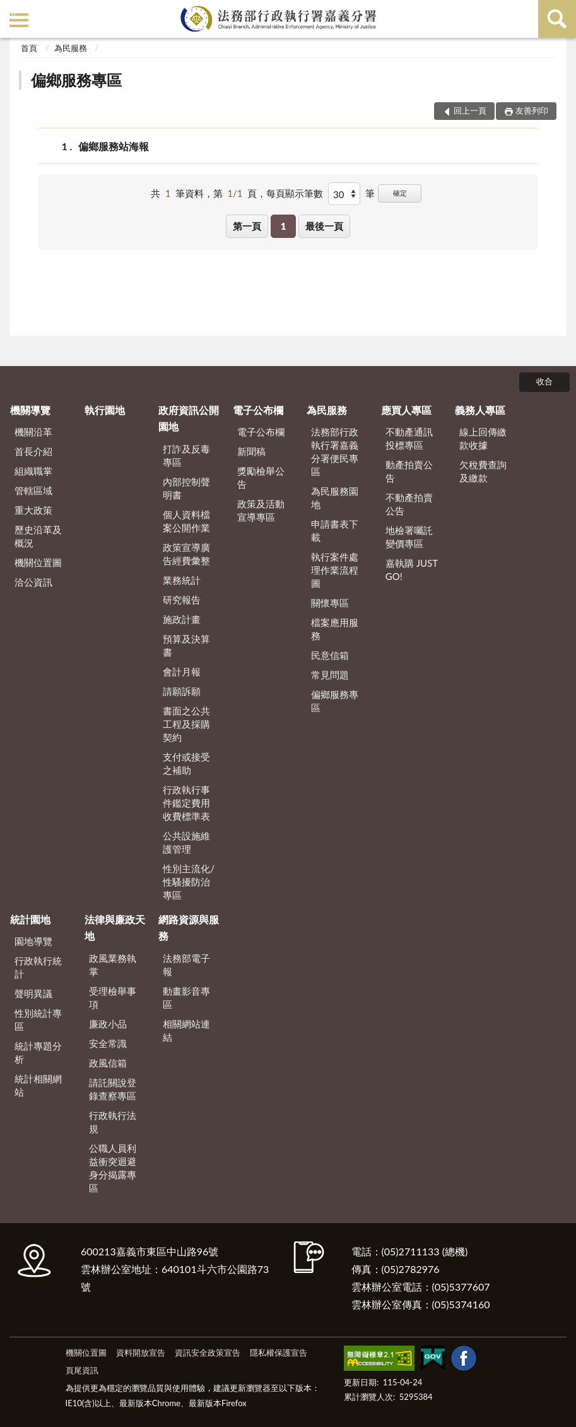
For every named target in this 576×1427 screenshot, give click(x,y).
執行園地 (105, 410)
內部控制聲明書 (186, 488)
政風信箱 (108, 1063)
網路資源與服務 (188, 927)
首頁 (29, 48)
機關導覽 (30, 410)
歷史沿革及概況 (38, 536)
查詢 (557, 19)
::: (12, 11)
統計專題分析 (38, 1052)
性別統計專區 (38, 1019)
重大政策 (33, 510)
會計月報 (182, 671)
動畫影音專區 (186, 997)
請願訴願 (182, 691)
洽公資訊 (33, 582)
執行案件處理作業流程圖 (334, 570)
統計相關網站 (38, 1085)
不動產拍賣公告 (409, 504)
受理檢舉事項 (112, 997)
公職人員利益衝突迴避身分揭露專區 (112, 1167)
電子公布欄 (258, 410)
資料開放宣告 (140, 1352)
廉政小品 (108, 1023)
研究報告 (182, 599)
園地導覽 (33, 941)
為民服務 (70, 48)
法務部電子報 (186, 964)
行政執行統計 (38, 967)
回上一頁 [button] (470, 110)
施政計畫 (182, 619)
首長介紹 (33, 451)
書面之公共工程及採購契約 (186, 724)
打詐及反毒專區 (186, 455)
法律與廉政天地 (115, 927)
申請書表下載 (334, 530)
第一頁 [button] (247, 226)
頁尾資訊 (82, 1370)
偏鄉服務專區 (76, 80)
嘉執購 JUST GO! (411, 569)
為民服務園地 (334, 497)
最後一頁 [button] (324, 226)
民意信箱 (330, 655)
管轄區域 (33, 490)
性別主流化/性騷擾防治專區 (189, 882)
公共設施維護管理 (186, 842)
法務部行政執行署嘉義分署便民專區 (334, 451)
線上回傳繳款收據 (483, 438)
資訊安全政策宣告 (207, 1352)
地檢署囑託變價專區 (409, 536)
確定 (400, 193)
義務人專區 (480, 410)
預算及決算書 (186, 645)
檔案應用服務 (334, 629)
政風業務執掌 (112, 964)
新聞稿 (251, 451)
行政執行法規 (112, 1122)
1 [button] (283, 226)
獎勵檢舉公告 (261, 477)
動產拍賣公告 (409, 471)
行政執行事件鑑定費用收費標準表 (186, 803)
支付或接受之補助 (186, 763)
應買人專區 (406, 410)
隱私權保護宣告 (278, 1352)
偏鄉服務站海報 (113, 146)
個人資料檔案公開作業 (186, 521)
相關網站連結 (186, 1030)
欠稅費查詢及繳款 (483, 471)
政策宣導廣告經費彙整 (186, 554)
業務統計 (182, 580)
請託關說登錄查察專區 (112, 1089)
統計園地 (30, 919)
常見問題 (330, 674)
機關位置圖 (38, 562)
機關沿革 (33, 431)
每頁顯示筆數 (294, 193)
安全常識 (108, 1043)
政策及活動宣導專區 (261, 510)
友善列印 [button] (531, 110)
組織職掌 (33, 471)
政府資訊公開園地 (188, 418)
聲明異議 (33, 993)
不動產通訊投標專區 (409, 438)
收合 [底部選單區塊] (544, 381)
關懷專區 (330, 602)
